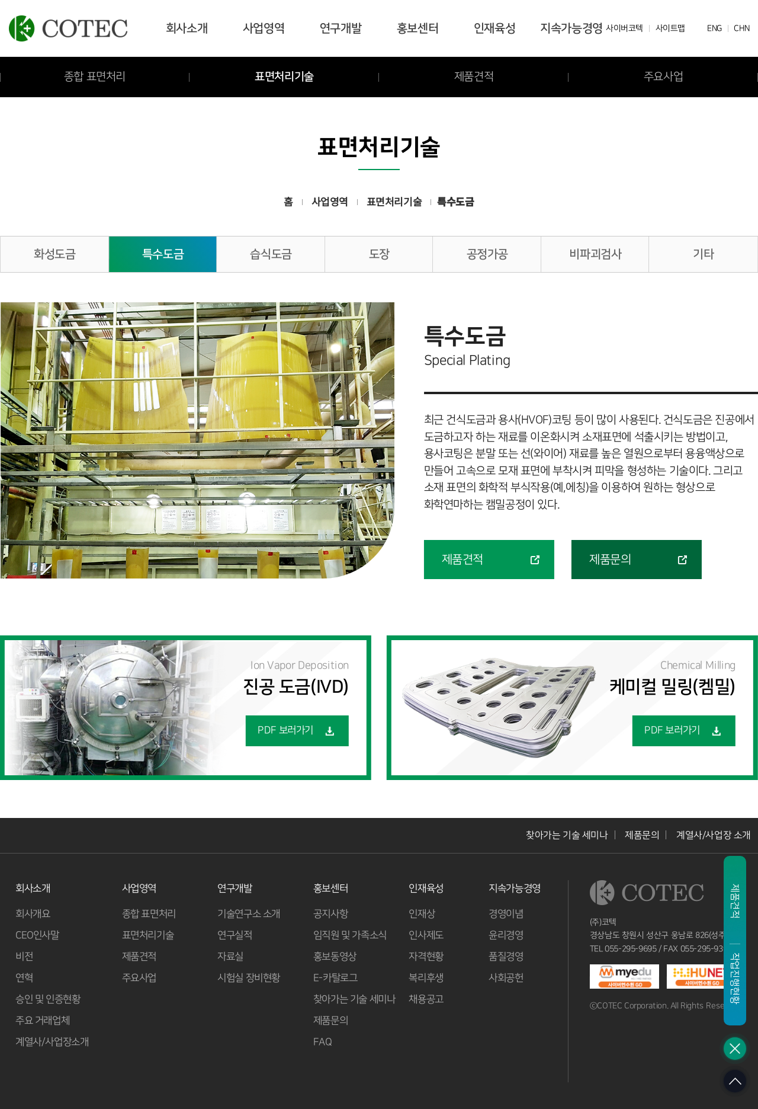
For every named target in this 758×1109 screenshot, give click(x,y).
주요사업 (138, 978)
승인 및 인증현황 (47, 999)
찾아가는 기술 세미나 (567, 835)
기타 (703, 254)
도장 (379, 254)
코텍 (68, 28)
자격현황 (426, 956)
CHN (741, 28)
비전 (24, 956)
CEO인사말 (37, 935)
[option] (197, 440)
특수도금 (163, 254)
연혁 (24, 978)
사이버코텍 (624, 28)
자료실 (230, 956)
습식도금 (270, 254)
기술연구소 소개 (248, 914)
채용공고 (426, 999)
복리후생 (426, 978)
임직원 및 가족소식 (349, 935)
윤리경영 (506, 935)
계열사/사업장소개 (51, 1042)
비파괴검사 (595, 254)
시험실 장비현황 (248, 978)
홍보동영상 (334, 956)
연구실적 (234, 935)
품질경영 (506, 956)
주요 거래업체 (42, 1020)
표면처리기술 (284, 77)
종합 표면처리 (148, 914)
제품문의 (642, 835)
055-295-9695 (631, 949)
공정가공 (487, 254)
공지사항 (330, 914)
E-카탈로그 (335, 978)
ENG (714, 28)
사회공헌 (506, 978)
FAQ (322, 1042)
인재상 (422, 914)
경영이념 (506, 914)
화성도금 (54, 254)
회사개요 (32, 914)
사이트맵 (670, 28)
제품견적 (473, 77)
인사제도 (426, 935)
